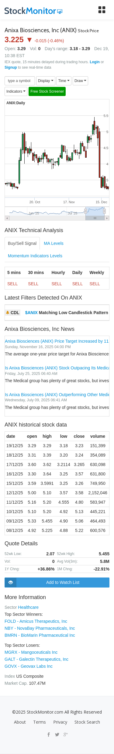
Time (64, 81)
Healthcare (28, 607)
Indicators (16, 91)
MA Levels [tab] (54, 243)
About (20, 722)
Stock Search (87, 722)
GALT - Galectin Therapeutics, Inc (36, 659)
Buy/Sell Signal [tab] (22, 243)
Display (46, 81)
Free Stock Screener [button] (47, 91)
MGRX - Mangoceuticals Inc (31, 652)
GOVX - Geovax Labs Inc (29, 666)
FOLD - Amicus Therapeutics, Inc (36, 621)
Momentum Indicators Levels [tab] (35, 255)
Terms (39, 722)
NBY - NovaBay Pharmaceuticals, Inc (40, 628)
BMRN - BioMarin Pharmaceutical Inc (40, 635)
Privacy (60, 722)
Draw (80, 81)
